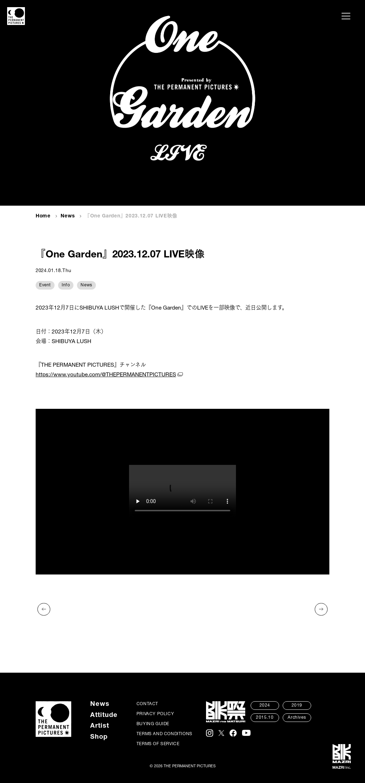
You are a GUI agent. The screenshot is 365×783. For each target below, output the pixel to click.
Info (66, 285)
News (67, 216)
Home (43, 216)
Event (45, 285)
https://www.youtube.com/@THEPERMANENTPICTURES (106, 375)
